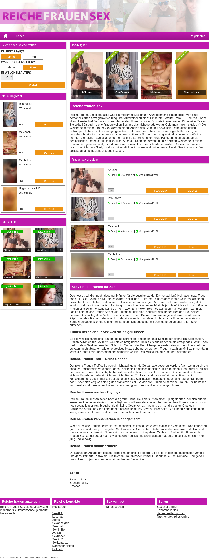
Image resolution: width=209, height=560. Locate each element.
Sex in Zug (59, 539)
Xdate (56, 519)
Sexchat (57, 526)
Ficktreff (57, 549)
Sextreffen (58, 536)
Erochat (75, 486)
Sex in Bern (59, 529)
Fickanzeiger (78, 479)
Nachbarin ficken (63, 545)
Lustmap (57, 516)
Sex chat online (167, 506)
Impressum (53, 557)
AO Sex (57, 532)
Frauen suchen (114, 506)
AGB (21, 557)
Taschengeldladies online (173, 516)
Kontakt (45, 557)
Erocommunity (79, 482)
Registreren (59, 506)
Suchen (19, 36)
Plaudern (160, 190)
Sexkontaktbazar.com (171, 513)
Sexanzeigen (60, 523)
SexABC (57, 513)
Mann (11, 56)
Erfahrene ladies (167, 510)
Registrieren (197, 36)
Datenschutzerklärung (33, 557)
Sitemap (15, 557)
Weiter (33, 84)
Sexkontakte (60, 542)
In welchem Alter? (16, 72)
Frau (33, 56)
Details (49, 124)
